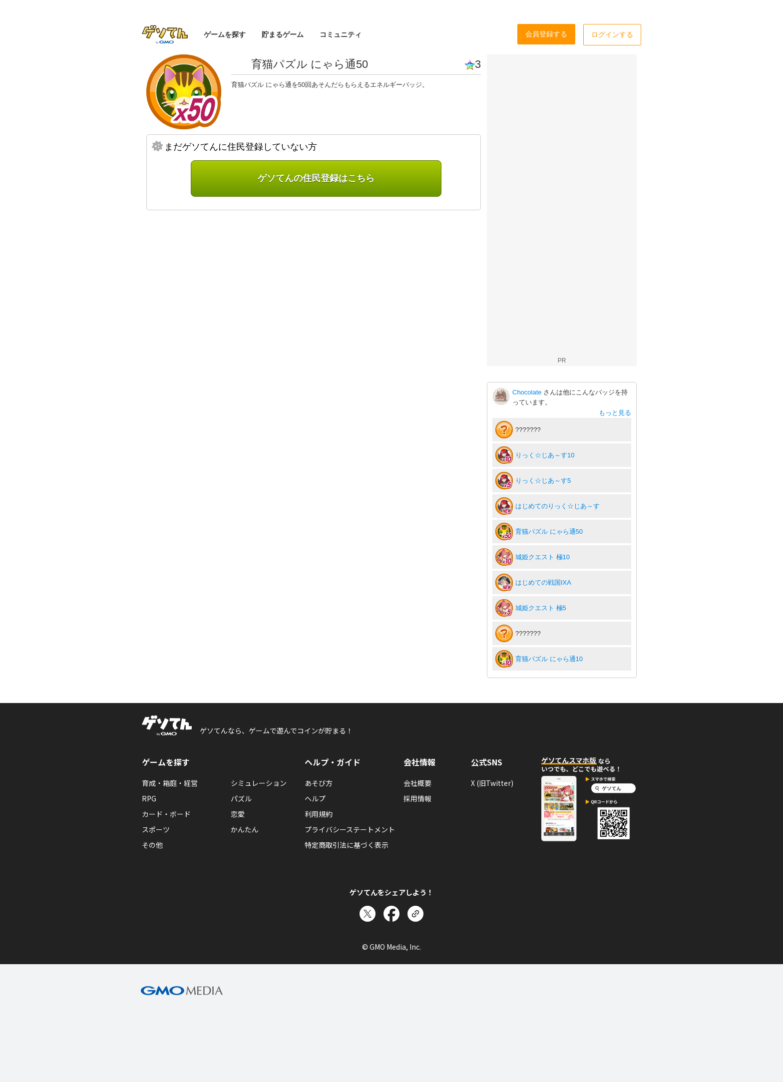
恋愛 (238, 814)
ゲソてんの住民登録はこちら (316, 178)
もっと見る (615, 412)
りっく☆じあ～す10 (544, 455)
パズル (241, 798)
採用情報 (417, 798)
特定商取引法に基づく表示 (347, 845)
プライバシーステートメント (350, 829)
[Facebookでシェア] (391, 914)
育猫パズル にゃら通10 (549, 659)
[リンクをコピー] (415, 914)
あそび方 (319, 783)
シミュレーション (259, 783)
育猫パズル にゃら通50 (549, 531)
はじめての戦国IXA (543, 582)
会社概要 (417, 783)
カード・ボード (166, 814)
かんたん (245, 829)
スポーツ (156, 829)
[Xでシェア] (368, 914)
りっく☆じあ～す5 (543, 480)
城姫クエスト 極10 (542, 557)
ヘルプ (315, 798)
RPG (149, 798)
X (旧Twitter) (492, 783)
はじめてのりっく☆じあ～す (557, 506)
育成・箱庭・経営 (170, 783)
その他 (152, 845)
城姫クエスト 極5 (540, 608)
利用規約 (319, 814)
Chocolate (527, 392)
